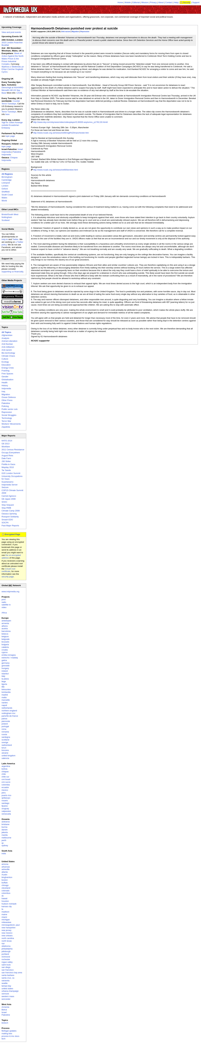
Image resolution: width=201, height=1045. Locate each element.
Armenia (5, 1007)
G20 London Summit (11, 473)
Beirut (4, 1009)
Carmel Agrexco (9, 496)
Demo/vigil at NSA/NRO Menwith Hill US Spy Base (12, 90)
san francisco (8, 970)
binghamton (7, 877)
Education (6, 365)
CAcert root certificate (8, 570)
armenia (5, 623)
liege (4, 681)
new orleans (7, 935)
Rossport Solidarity (10, 516)
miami (4, 917)
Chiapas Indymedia (10, 158)
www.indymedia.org (10, 591)
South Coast (7, 194)
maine (4, 914)
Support (195, 2)
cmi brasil (6, 779)
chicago (5, 885)
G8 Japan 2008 (9, 499)
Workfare (6, 446)
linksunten (6, 689)
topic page (10, 136)
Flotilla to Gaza (8, 464)
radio (4, 602)
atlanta (5, 872)
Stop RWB (6, 508)
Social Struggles (9, 415)
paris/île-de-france (10, 716)
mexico (5, 790)
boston (5, 880)
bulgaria (5, 644)
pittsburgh (6, 951)
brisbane (5, 824)
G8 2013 (5, 443)
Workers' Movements (11, 424)
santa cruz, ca (8, 978)
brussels (5, 642)
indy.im (5, 239)
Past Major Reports (10, 525)
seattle (5, 983)
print (3, 599)
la (2, 909)
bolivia (4, 769)
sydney (5, 845)
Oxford (5, 189)
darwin (5, 829)
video (4, 607)
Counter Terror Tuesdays (11, 102)
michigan (6, 919)
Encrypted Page (12, 534)
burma (4, 827)
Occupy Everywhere (11, 452)
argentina (6, 766)
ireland (5, 671)
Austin (4, 874)
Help (176, 2)
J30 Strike (6, 461)
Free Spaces (7, 373)
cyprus (5, 652)
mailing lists (7, 1033)
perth (4, 840)
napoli (4, 705)
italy (3, 676)
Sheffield (5, 192)
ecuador (5, 787)
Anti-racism (65, 31)
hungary (5, 668)
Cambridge (7, 180)
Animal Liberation (9, 341)
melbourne (6, 837)
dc (3, 896)
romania (5, 732)
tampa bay (6, 986)
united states (7, 988)
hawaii (4, 898)
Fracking (5, 370)
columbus (6, 893)
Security (186, 2)
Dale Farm (6, 458)
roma (4, 729)
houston (5, 901)
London (5, 186)
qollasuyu (6, 798)
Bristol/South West (10, 214)
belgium (5, 636)
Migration (75, 31)
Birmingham (7, 177)
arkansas (6, 867)
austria (5, 628)
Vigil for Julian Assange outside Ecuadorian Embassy (12, 125)
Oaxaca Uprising (9, 513)
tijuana (5, 806)
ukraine (5, 753)
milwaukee (6, 922)
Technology (7, 418)
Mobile (128, 2)
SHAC (4, 502)
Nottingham (7, 217)
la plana (5, 679)
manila (5, 835)
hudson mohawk (9, 904)
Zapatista (6, 427)
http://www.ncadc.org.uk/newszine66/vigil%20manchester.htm (61, 133)
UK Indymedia (30, 8)
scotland (5, 740)
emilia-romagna (9, 655)
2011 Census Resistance (13, 449)
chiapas (5, 771)
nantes (5, 702)
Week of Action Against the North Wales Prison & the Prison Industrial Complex (12, 58)
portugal (5, 726)
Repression (84, 31)
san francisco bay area (12, 972)
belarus (5, 634)
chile (4, 774)
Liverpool (6, 183)
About (161, 2)
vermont (5, 994)
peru (4, 793)
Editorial (136, 2)
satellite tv (6, 604)
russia (4, 734)
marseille (6, 700)
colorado (5, 890)
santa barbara (8, 975)
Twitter (15, 239)
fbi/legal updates (9, 1031)
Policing (5, 406)
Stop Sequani (8, 505)
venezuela (6, 814)
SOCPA (5, 522)
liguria (4, 684)
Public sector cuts (10, 409)
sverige (5, 742)
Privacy (153, 2)
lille (3, 687)
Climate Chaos (8, 356)
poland (5, 724)
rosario (5, 800)
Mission (144, 2)
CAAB (19, 93)
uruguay (5, 808)
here (7, 114)
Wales (4, 197)
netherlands (7, 708)
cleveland (6, 888)
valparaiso (6, 811)
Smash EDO (7, 519)
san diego (6, 967)
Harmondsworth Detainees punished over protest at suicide (74, 28)
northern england (9, 710)
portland (5, 954)
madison (5, 912)
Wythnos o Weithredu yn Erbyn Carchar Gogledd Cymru (13, 69)
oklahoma (6, 946)
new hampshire (8, 927)
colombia (6, 785)
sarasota (5, 980)
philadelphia (7, 949)
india (4, 853)
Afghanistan (7, 335)
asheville (6, 869)
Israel (4, 1012)
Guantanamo (7, 482)
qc (3, 843)
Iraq (3, 391)
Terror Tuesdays (9, 111)
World (4, 200)
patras (4, 718)
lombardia (6, 692)
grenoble (6, 665)
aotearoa (6, 821)
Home (120, 2)
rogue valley (7, 962)
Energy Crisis (8, 368)
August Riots (7, 455)
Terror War (6, 421)
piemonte (6, 721)
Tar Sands (6, 470)
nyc (3, 943)
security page (8, 576)
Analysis (5, 338)
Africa (4, 612)
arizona (5, 864)
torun (4, 748)
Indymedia (6, 388)
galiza (4, 660)
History (5, 385)
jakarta (5, 832)
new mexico (7, 933)
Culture (5, 359)
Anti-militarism (8, 347)
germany (6, 663)
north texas (7, 941)
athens (5, 626)
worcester (6, 999)
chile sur (5, 777)
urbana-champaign (10, 991)
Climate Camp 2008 (11, 510)
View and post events (11, 32)
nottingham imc (8, 713)
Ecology (5, 362)
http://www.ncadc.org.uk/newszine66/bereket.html (55, 170)
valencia (5, 758)
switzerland (7, 745)
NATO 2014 (7, 440)
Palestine (6, 403)
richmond (6, 957)
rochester (6, 959)
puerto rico (6, 795)
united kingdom (8, 755)
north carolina (8, 938)
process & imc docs (10, 1036)
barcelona (6, 631)
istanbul (5, 673)
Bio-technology (8, 353)
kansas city (7, 906)
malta (4, 697)
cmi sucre (6, 782)
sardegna (6, 737)
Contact (168, 2)
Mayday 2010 (8, 467)
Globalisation (7, 379)
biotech (5, 1023)
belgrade (6, 639)
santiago (5, 803)
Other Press (7, 400)
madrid (5, 695)
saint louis (6, 965)
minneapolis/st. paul (11, 925)
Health (5, 382)
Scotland (6, 220)
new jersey (6, 930)
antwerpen (6, 620)
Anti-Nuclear (7, 344)
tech (3, 1038)
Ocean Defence (9, 397)
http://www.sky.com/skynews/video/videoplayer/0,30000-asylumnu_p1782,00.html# (70, 122)
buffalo (5, 882)
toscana (5, 750)
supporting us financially (12, 271)
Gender (5, 376)
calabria (5, 647)
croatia (5, 650)
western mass (8, 996)
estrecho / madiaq (10, 657)
